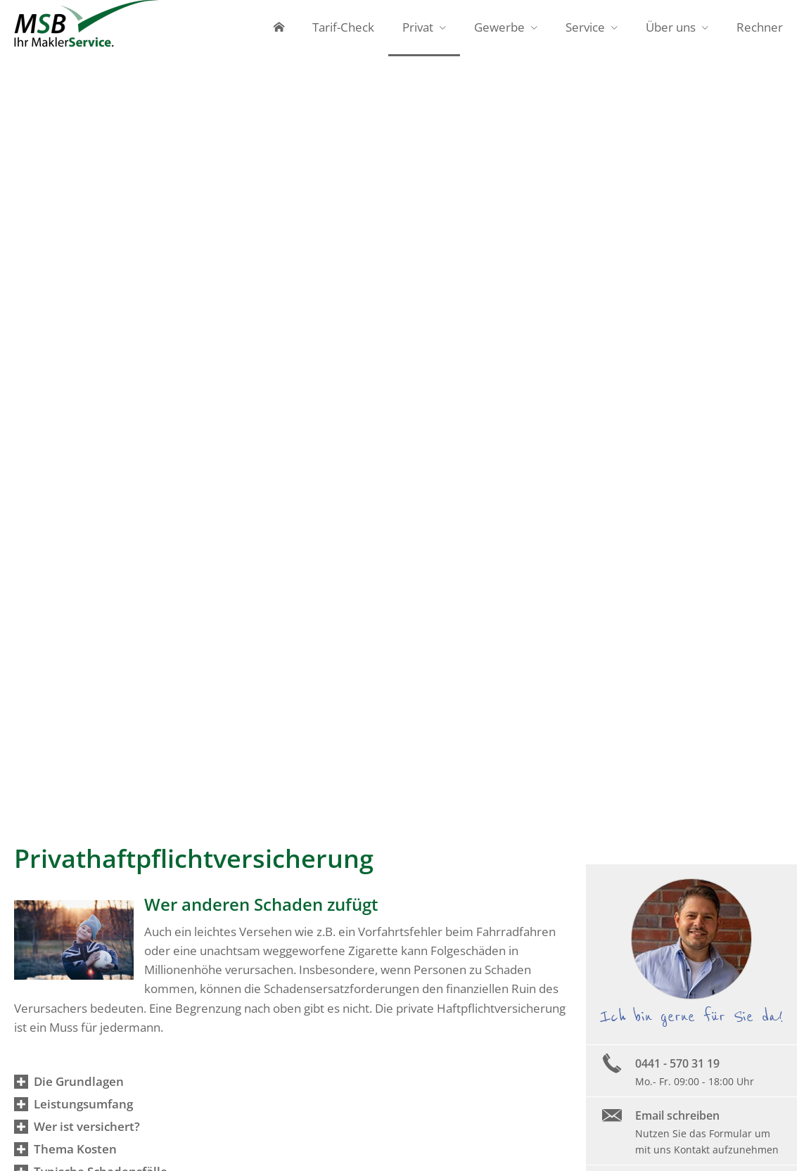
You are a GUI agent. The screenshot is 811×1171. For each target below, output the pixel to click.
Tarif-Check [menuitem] (343, 27)
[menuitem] (279, 28)
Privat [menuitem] (417, 27)
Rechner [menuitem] (759, 27)
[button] (79, 1081)
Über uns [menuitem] (671, 27)
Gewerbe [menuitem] (499, 27)
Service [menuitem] (585, 27)
